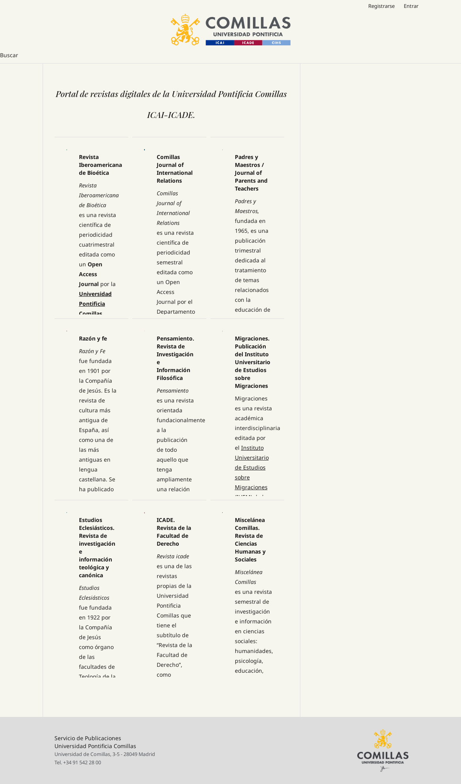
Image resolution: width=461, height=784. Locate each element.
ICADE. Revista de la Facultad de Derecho (174, 531)
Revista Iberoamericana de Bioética (100, 164)
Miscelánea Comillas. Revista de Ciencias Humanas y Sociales (250, 539)
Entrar (411, 5)
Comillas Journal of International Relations (175, 168)
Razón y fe (93, 338)
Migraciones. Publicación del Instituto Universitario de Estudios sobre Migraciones (252, 362)
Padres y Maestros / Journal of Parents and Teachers (251, 172)
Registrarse (381, 5)
